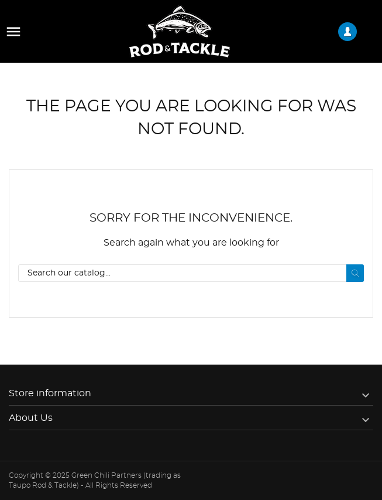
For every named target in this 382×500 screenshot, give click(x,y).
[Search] (191, 273)
